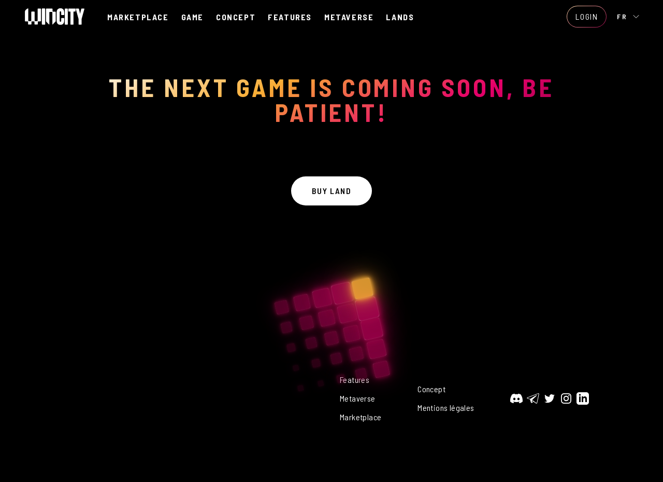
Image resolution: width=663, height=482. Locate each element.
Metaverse (358, 398)
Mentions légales (445, 407)
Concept (431, 389)
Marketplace (360, 417)
